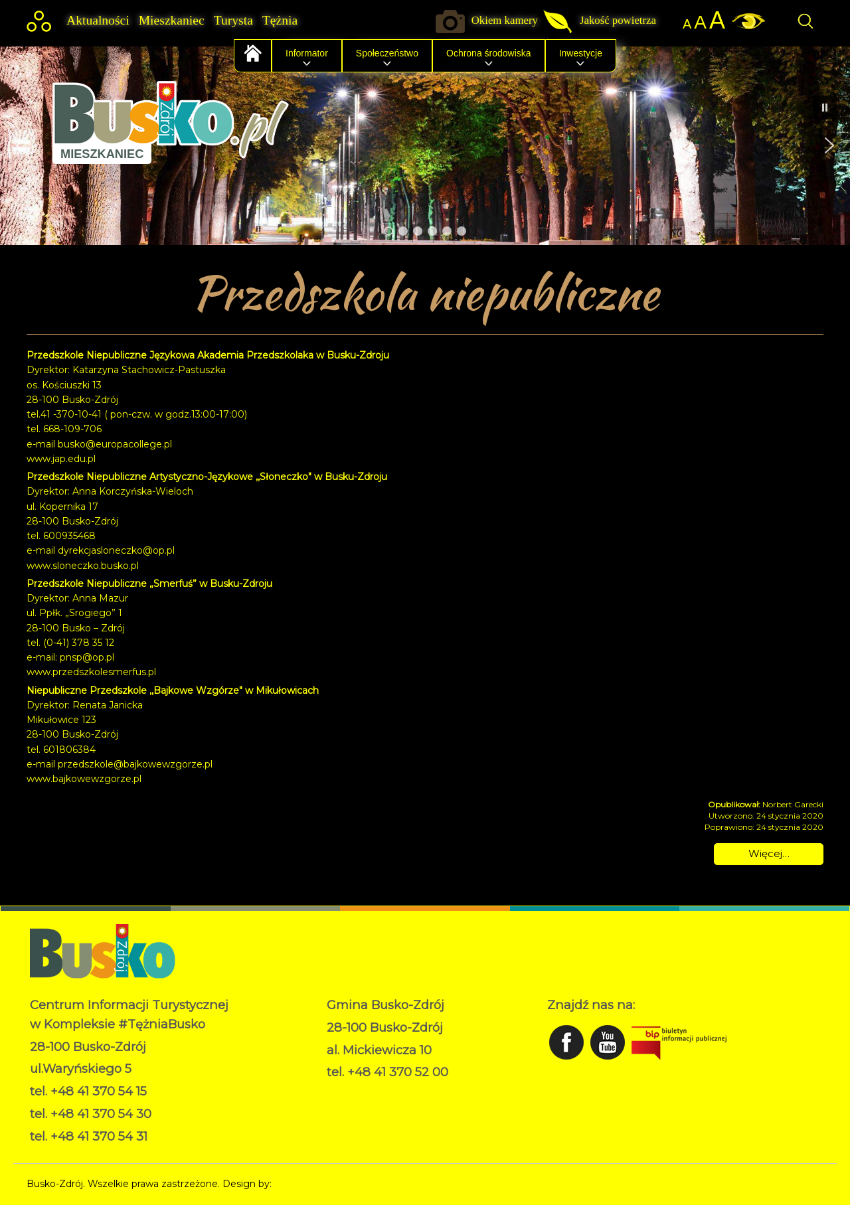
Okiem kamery (504, 20)
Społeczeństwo (387, 53)
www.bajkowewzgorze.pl (84, 779)
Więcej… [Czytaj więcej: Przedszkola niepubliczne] (769, 853)
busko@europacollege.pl (115, 444)
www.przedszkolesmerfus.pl (91, 672)
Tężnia (280, 20)
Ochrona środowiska (488, 53)
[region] (425, 145)
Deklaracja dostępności (379, 1106)
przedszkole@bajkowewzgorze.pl (135, 764)
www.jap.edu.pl (61, 459)
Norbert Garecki (311, 1184)
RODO (342, 1092)
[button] (20, 145)
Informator (307, 53)
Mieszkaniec (172, 20)
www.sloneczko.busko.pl (83, 566)
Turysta (233, 20)
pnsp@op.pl (87, 657)
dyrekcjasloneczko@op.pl (116, 550)
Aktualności (97, 20)
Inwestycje (580, 53)
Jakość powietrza (618, 20)
